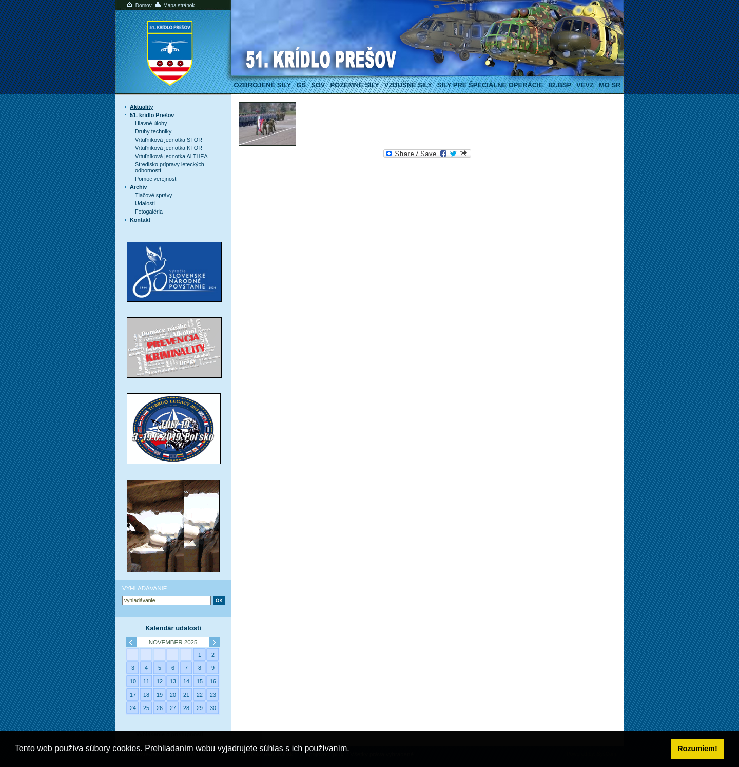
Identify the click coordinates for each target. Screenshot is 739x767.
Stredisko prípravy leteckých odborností (169, 167)
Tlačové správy (153, 195)
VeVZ (585, 85)
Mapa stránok (174, 5)
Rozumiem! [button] (697, 748)
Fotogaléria (149, 211)
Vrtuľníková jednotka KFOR (168, 148)
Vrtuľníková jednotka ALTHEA (171, 156)
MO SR (609, 85)
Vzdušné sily (408, 85)
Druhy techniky (153, 131)
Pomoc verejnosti (156, 179)
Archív (138, 187)
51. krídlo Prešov (152, 115)
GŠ (301, 85)
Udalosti (145, 203)
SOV (318, 85)
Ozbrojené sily (262, 85)
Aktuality (141, 107)
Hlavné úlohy (151, 123)
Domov (138, 5)
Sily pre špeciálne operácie (490, 85)
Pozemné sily (354, 85)
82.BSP (559, 85)
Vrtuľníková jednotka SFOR (168, 140)
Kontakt (140, 220)
